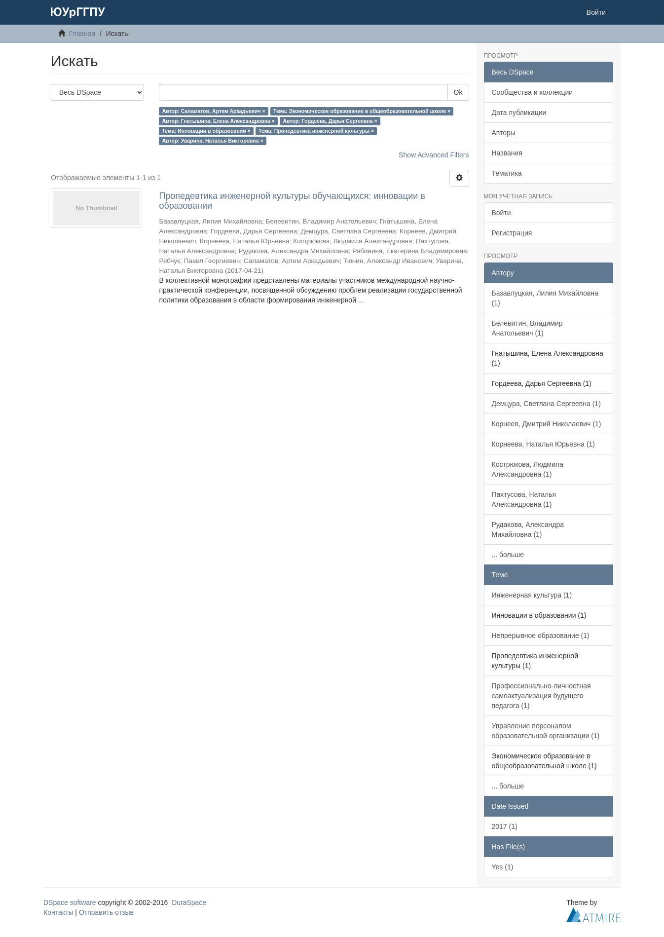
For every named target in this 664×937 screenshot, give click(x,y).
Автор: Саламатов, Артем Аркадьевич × (213, 111)
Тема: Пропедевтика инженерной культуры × (316, 131)
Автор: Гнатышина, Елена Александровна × (218, 121)
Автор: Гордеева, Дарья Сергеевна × (330, 121)
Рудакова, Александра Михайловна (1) (528, 529)
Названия (507, 153)
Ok (458, 92)
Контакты (58, 912)
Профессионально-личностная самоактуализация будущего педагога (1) (541, 696)
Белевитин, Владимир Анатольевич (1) (527, 328)
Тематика (507, 173)
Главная (82, 33)
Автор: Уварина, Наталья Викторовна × (212, 141)
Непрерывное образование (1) (541, 635)
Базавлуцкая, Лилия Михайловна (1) (545, 298)
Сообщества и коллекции (532, 92)
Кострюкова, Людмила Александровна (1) (528, 469)
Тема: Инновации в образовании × (206, 131)
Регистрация (512, 233)
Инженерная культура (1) (532, 595)
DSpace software (69, 902)
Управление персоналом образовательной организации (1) (546, 731)
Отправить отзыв (106, 912)
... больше (508, 555)
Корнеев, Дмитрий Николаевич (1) (546, 424)
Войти (501, 213)
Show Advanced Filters (434, 155)
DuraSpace (189, 902)
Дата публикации (519, 112)
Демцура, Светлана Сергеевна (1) (546, 404)
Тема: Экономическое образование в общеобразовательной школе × (361, 111)
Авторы (504, 133)
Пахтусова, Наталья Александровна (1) (524, 499)
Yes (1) (503, 867)
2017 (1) (504, 826)
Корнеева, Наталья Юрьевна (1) (543, 444)
